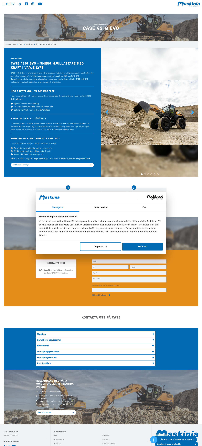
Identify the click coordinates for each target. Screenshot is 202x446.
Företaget (106, 425)
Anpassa (100, 246)
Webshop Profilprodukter (113, 437)
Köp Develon (59, 413)
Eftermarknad (59, 437)
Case (21, 44)
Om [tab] (144, 207)
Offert (105, 433)
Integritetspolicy (11, 430)
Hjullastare (39, 44)
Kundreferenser (109, 421)
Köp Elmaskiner (60, 425)
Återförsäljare (130, 337)
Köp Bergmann (59, 421)
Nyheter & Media (109, 417)
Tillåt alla (142, 246)
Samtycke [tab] (57, 207)
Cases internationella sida (167, 425)
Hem (55, 409)
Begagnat (106, 413)
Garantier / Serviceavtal (90, 332)
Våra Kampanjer (60, 429)
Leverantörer (11, 44)
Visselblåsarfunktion (12, 434)
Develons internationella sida (169, 418)
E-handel (106, 409)
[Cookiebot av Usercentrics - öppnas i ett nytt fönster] (150, 197)
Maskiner (28, 44)
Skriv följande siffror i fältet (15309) (106, 282)
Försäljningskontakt (88, 337)
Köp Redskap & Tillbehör (64, 433)
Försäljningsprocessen (46, 337)
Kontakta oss (9, 438)
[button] (107, 112)
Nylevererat (129, 332)
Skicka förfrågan (99, 291)
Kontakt (106, 429)
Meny (11, 7)
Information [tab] (101, 207)
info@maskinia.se (10, 409)
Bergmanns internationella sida (169, 432)
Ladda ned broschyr (21, 165)
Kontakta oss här (45, 386)
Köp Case (57, 417)
